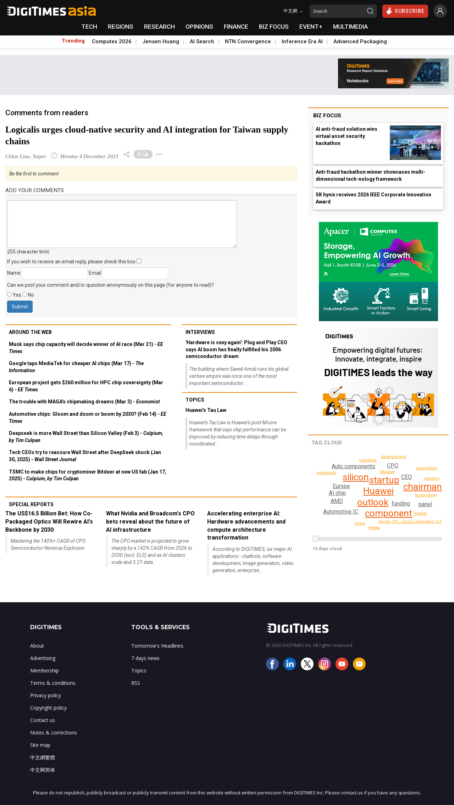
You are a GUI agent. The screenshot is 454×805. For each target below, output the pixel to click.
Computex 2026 (112, 41)
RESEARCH (159, 26)
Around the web (30, 332)
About (37, 645)
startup (384, 480)
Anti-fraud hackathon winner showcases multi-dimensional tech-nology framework (370, 175)
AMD (337, 501)
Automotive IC (340, 511)
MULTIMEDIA (350, 26)
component (388, 513)
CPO (393, 465)
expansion (427, 468)
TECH (89, 26)
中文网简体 (42, 769)
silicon (356, 477)
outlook (372, 502)
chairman (422, 486)
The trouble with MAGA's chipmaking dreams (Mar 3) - (84, 401)
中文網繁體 (42, 757)
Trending (73, 41)
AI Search (202, 41)
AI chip (337, 493)
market (420, 513)
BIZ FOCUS (274, 26)
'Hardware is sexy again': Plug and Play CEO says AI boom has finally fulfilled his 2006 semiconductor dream (236, 349)
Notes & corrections (53, 732)
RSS (135, 683)
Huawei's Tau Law (206, 410)
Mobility (387, 472)
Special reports (31, 504)
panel (425, 504)
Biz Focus (327, 115)
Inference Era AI (302, 41)
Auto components (353, 466)
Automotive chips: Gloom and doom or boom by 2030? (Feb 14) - (87, 417)
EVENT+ (310, 26)
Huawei (378, 491)
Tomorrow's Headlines (157, 645)
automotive (391, 529)
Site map (40, 745)
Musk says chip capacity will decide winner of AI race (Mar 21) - (86, 347)
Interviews (200, 332)
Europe (341, 486)
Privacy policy (45, 695)
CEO (406, 477)
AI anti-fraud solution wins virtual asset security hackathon (346, 136)
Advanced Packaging (360, 41)
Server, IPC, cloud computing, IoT (413, 521)
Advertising (42, 658)
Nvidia (374, 527)
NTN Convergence (248, 41)
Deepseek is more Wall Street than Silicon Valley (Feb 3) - (86, 436)
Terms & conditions (53, 683)
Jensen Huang (160, 41)
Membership (44, 670)
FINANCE (236, 26)
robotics (327, 472)
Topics (195, 400)
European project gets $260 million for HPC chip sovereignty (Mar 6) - (86, 386)
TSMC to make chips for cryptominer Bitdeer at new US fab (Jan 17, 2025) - (87, 475)
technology (427, 495)
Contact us (42, 720)
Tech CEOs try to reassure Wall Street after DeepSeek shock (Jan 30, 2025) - (85, 455)
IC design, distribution (369, 460)
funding (400, 503)
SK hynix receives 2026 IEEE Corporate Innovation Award (373, 198)
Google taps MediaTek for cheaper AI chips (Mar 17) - (76, 366)
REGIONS (120, 26)
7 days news (145, 658)
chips (432, 478)
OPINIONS (199, 26)
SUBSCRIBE (405, 10)
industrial (360, 523)
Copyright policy (48, 707)
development (410, 459)
